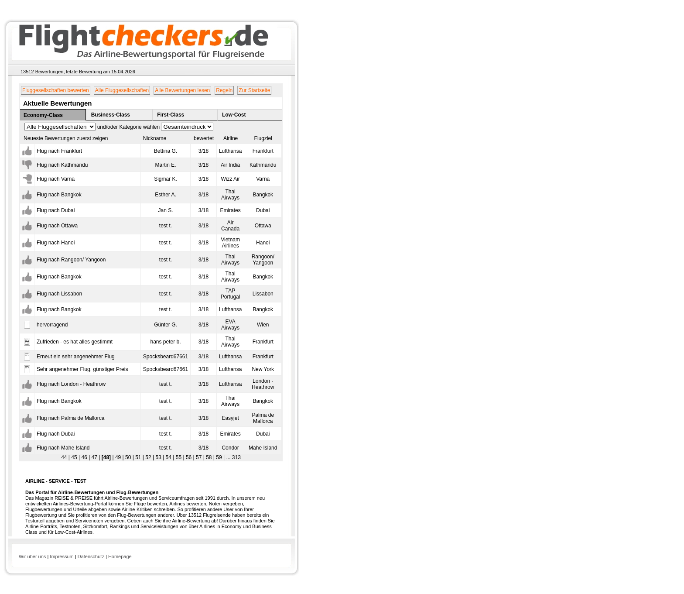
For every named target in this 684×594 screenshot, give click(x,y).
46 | (85, 457)
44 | (65, 457)
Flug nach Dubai (56, 210)
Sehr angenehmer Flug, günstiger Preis (82, 369)
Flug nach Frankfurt (59, 151)
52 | (149, 457)
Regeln (224, 90)
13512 (27, 71)
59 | (220, 457)
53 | (159, 457)
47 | (95, 457)
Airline (230, 138)
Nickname (154, 138)
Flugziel (263, 138)
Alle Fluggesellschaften (122, 90)
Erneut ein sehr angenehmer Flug (76, 357)
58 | (210, 457)
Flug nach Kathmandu (62, 165)
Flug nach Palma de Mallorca (70, 418)
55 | (179, 457)
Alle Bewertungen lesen (182, 90)
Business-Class (110, 115)
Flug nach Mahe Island (63, 448)
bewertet (204, 138)
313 (235, 457)
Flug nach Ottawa (57, 226)
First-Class (170, 115)
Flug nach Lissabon (59, 294)
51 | (139, 457)
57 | (200, 457)
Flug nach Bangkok (59, 195)
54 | (169, 457)
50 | (129, 457)
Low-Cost (234, 115)
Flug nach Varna (56, 179)
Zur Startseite (254, 90)
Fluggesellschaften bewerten (55, 90)
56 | (190, 457)
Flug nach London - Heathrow (71, 384)
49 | (119, 457)
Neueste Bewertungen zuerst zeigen (66, 138)
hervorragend (52, 325)
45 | (75, 457)
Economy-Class (43, 115)
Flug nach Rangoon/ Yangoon (71, 260)
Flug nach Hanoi (56, 243)
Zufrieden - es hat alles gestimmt (75, 342)
